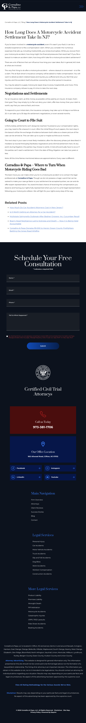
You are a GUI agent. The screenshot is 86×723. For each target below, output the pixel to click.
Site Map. (66, 710)
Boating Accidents (35, 628)
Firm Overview (37, 500)
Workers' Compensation (42, 570)
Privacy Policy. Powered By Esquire (43, 712)
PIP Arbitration (34, 607)
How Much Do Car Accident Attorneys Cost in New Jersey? (36, 212)
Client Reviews (37, 508)
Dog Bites (37, 562)
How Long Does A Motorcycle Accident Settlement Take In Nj (49, 22)
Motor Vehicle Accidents (42, 550)
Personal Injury (39, 541)
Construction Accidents (42, 574)
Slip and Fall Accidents (42, 558)
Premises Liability (35, 599)
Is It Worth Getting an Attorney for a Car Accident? (32, 217)
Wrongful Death (34, 603)
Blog (23, 22)
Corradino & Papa (25, 178)
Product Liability (34, 595)
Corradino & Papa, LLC (12, 22)
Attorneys (35, 504)
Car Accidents (38, 546)
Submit (43, 346)
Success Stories (37, 512)
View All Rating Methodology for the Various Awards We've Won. (43, 685)
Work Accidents (39, 566)
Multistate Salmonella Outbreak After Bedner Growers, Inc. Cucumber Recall (44, 221)
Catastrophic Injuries (36, 616)
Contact (34, 520)
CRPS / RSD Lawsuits (36, 620)
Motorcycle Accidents (37, 612)
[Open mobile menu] (81, 6)
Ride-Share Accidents (37, 624)
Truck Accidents (39, 554)
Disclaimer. (58, 710)
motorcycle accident (35, 44)
